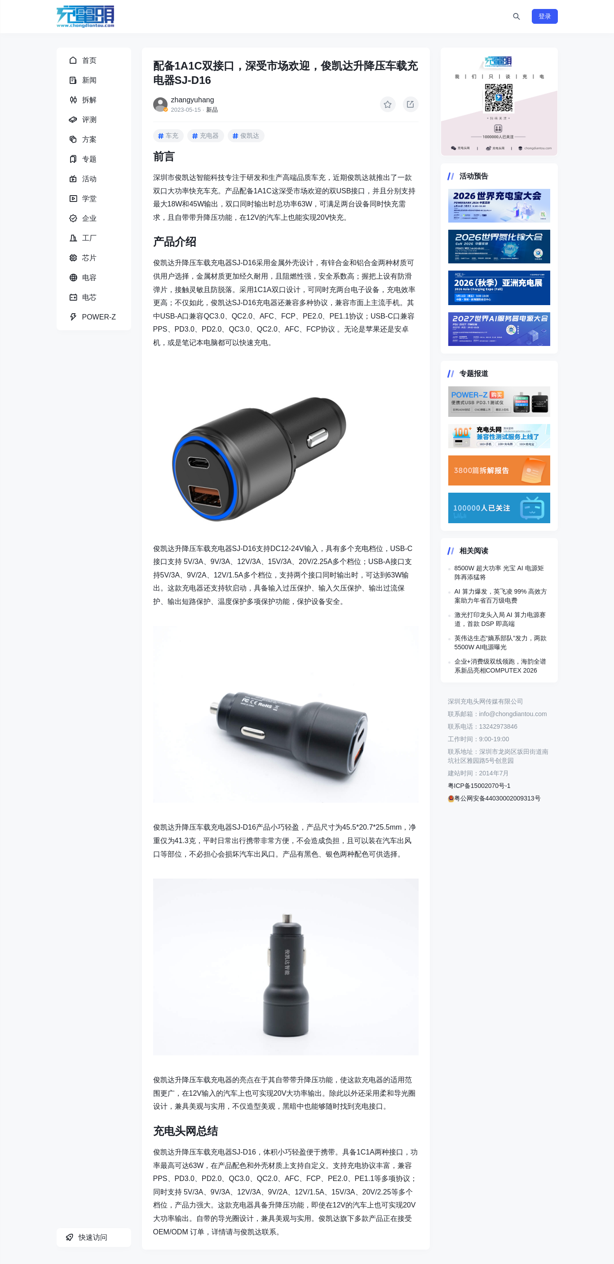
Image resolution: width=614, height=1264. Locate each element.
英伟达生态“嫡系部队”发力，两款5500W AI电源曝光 (501, 642)
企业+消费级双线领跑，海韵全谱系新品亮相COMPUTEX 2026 (500, 666)
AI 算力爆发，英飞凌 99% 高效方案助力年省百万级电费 (501, 596)
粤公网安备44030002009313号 (494, 798)
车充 (172, 135)
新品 (212, 109)
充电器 (209, 135)
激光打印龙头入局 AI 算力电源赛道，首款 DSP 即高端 (500, 619)
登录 (545, 16)
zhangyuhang (192, 100)
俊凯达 (249, 135)
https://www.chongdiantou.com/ (499, 102)
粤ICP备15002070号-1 (479, 785)
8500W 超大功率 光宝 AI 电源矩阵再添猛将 (499, 572)
